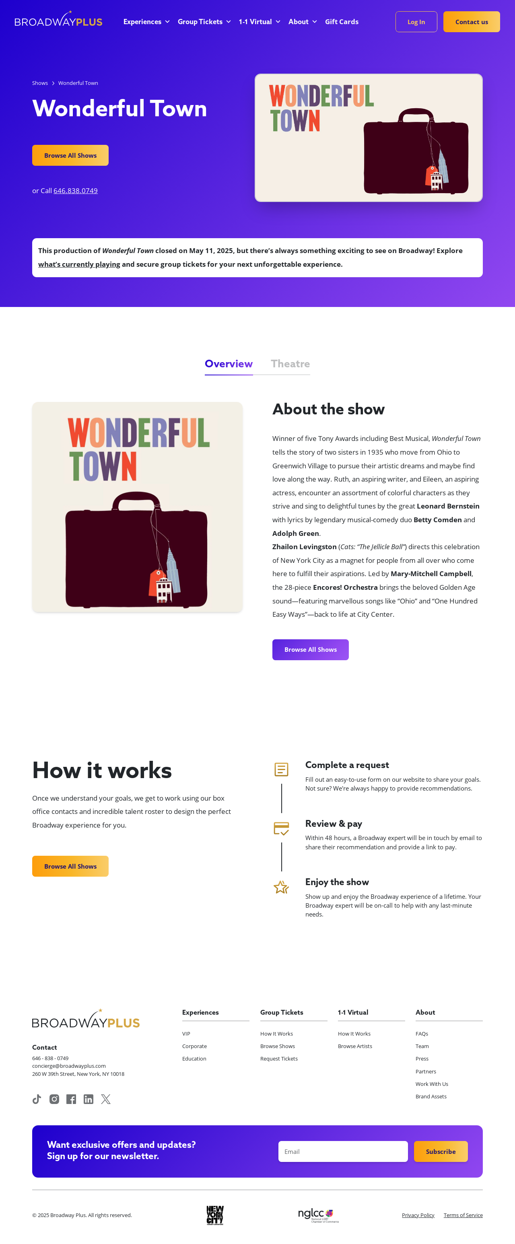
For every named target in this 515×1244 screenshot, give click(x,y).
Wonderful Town (78, 83)
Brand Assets (431, 1096)
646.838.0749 (76, 190)
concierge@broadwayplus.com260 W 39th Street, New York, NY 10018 (78, 1069)
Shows (40, 83)
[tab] (229, 365)
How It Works (276, 1033)
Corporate (194, 1046)
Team (422, 1046)
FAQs (422, 1033)
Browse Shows (277, 1046)
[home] (58, 18)
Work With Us (432, 1083)
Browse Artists (355, 1046)
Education (194, 1058)
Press (422, 1058)
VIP (186, 1033)
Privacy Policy (418, 1215)
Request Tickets (279, 1058)
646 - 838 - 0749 (50, 1058)
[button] (146, 22)
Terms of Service (463, 1215)
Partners (426, 1071)
